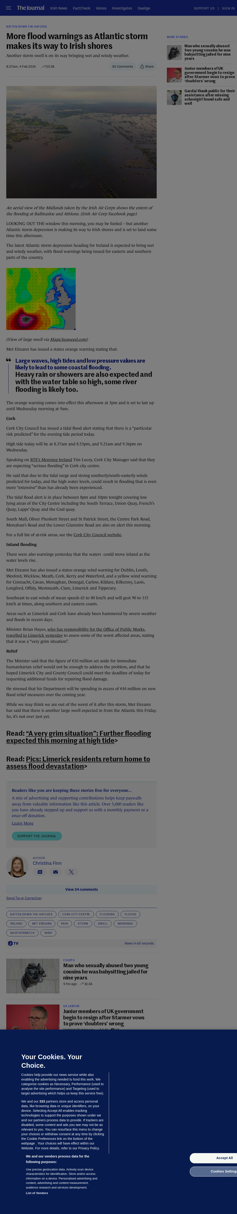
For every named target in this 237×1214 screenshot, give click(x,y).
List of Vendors (37, 1193)
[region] (118, 1122)
